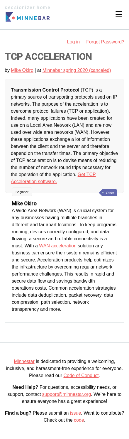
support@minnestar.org (66, 394)
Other (110, 193)
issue (75, 413)
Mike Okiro (22, 70)
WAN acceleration (57, 245)
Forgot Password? (105, 41)
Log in (73, 41)
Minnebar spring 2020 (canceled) (77, 70)
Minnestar (24, 361)
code (79, 420)
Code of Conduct (81, 375)
